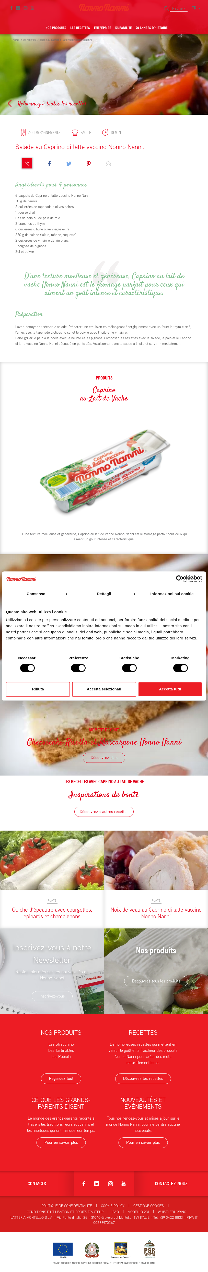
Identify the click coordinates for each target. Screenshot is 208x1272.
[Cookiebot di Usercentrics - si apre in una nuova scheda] (179, 579)
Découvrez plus (104, 757)
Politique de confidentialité (66, 1205)
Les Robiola (61, 1056)
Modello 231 (138, 1211)
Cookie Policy (112, 1205)
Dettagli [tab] (104, 594)
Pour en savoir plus (61, 1142)
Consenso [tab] (36, 594)
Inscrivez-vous (52, 996)
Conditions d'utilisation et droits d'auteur (65, 1211)
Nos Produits (55, 27)
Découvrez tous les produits (156, 981)
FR (196, 8)
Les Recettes (80, 27)
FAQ (115, 1211)
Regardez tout (61, 1078)
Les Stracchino (61, 1044)
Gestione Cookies (148, 1205)
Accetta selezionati (104, 689)
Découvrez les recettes (143, 1078)
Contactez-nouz (171, 1183)
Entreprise (102, 27)
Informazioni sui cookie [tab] (172, 594)
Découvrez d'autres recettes (104, 812)
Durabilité (123, 27)
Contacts (37, 1183)
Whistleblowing (172, 1211)
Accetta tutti (170, 689)
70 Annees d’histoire (152, 27)
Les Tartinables (61, 1050)
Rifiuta (38, 689)
